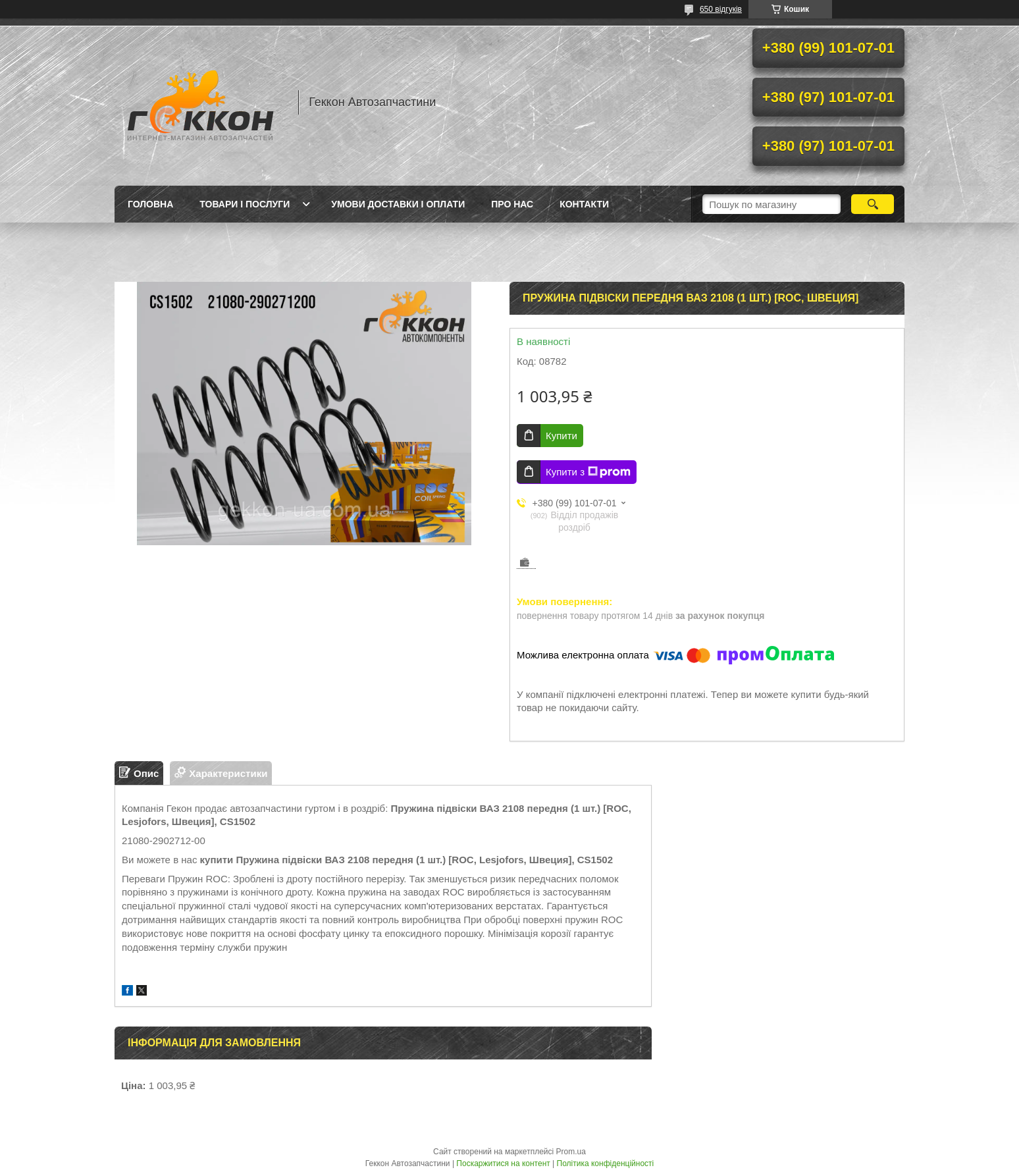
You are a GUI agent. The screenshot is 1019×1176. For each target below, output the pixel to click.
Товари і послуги (244, 204)
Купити (561, 435)
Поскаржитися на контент (503, 1163)
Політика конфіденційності (605, 1163)
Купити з (588, 472)
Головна (150, 204)
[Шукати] (872, 204)
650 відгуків (721, 9)
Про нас (512, 204)
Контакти (584, 204)
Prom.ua (571, 1151)
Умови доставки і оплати (398, 204)
